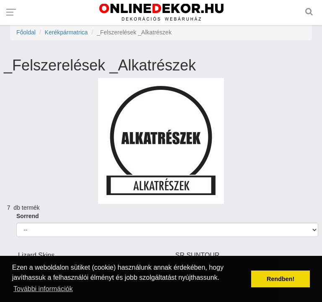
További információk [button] (43, 288)
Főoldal (26, 32)
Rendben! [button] (280, 279)
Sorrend (27, 216)
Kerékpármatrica (66, 32)
